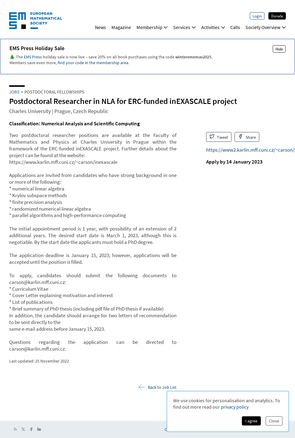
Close (274, 421)
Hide (279, 48)
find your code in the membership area (93, 62)
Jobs (14, 92)
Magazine (121, 27)
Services (184, 27)
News (100, 27)
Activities (213, 27)
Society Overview (266, 27)
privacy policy (235, 407)
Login (257, 15)
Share (247, 137)
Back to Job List (158, 387)
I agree (251, 421)
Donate (277, 15)
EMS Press (33, 57)
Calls (235, 27)
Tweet (218, 137)
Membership (152, 27)
